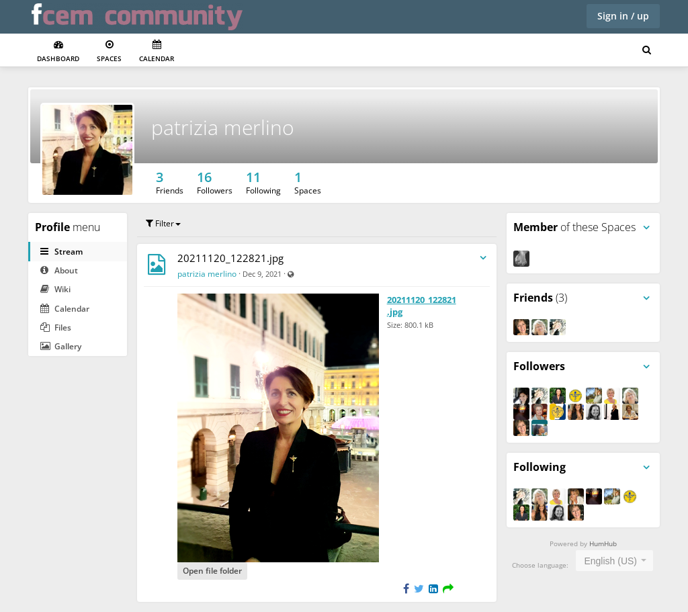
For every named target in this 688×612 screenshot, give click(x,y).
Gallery (60, 346)
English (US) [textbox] (610, 561)
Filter (163, 223)
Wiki (55, 289)
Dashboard (58, 51)
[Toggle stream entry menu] (483, 258)
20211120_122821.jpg (230, 258)
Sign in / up (623, 15)
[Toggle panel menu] (646, 228)
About (59, 270)
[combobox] (614, 560)
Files (55, 327)
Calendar (156, 51)
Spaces (109, 51)
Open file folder (212, 570)
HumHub (603, 543)
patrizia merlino (222, 127)
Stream (61, 251)
